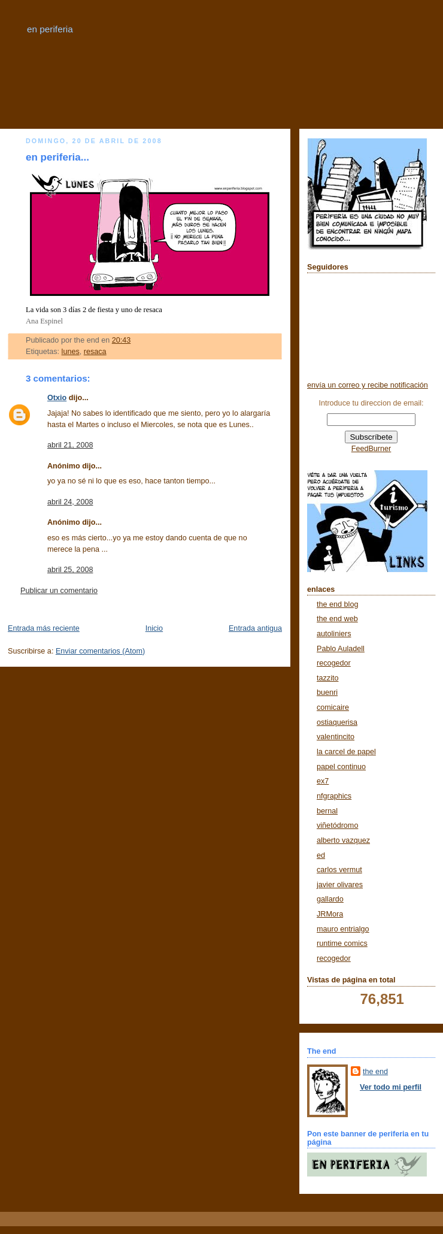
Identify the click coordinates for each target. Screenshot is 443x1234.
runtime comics (342, 943)
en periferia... (57, 157)
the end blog (337, 604)
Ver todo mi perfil (390, 1087)
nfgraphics (334, 796)
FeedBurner (371, 448)
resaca (95, 351)
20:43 (121, 340)
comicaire (333, 707)
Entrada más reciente (44, 628)
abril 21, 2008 (70, 445)
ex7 (323, 781)
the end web (337, 619)
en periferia (50, 29)
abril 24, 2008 (70, 502)
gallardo (330, 899)
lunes (71, 351)
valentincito (335, 737)
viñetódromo (337, 825)
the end (375, 1071)
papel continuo (341, 767)
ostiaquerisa (337, 722)
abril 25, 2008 (70, 569)
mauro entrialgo (343, 929)
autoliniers (334, 634)
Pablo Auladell (341, 649)
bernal (327, 811)
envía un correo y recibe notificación (367, 385)
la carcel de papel (346, 752)
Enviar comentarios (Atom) (100, 651)
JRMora (330, 914)
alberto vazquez (343, 840)
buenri (327, 692)
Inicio (154, 628)
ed (321, 855)
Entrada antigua (255, 628)
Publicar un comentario (59, 590)
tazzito (327, 678)
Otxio (56, 398)
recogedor (334, 663)
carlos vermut (339, 870)
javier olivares (340, 885)
